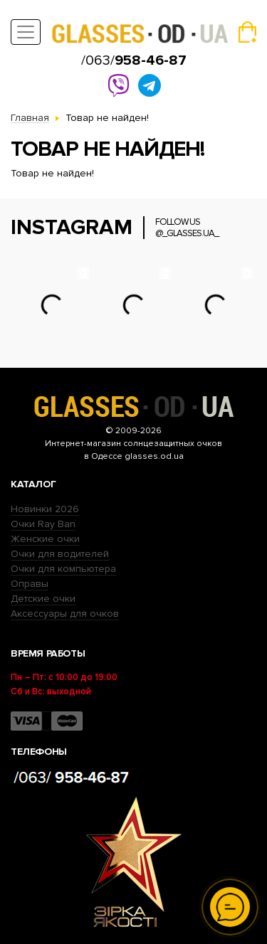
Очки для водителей (60, 554)
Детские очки (43, 599)
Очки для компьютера (63, 569)
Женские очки (45, 539)
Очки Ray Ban (43, 524)
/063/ (134, 60)
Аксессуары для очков (65, 614)
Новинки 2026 (45, 509)
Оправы (29, 584)
